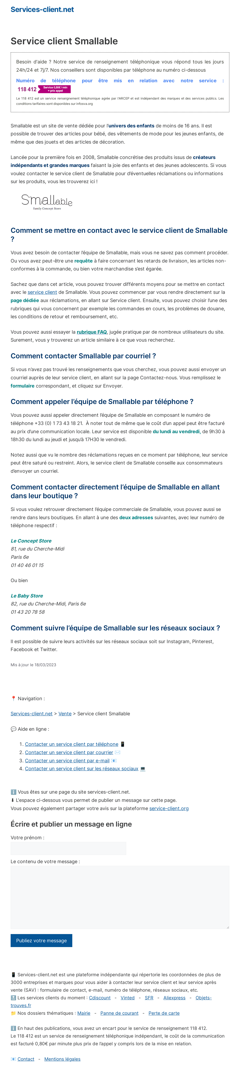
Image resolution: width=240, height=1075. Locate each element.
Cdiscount (100, 997)
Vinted (128, 997)
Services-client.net (42, 9)
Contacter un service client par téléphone (71, 744)
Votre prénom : (27, 837)
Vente (64, 713)
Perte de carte (164, 1013)
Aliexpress (174, 997)
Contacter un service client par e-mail (67, 760)
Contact (26, 1059)
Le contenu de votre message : (45, 861)
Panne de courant (119, 1013)
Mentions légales (62, 1059)
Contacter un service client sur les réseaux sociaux (81, 768)
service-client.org (169, 808)
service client (42, 292)
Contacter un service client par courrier (69, 752)
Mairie (83, 1013)
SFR (149, 997)
